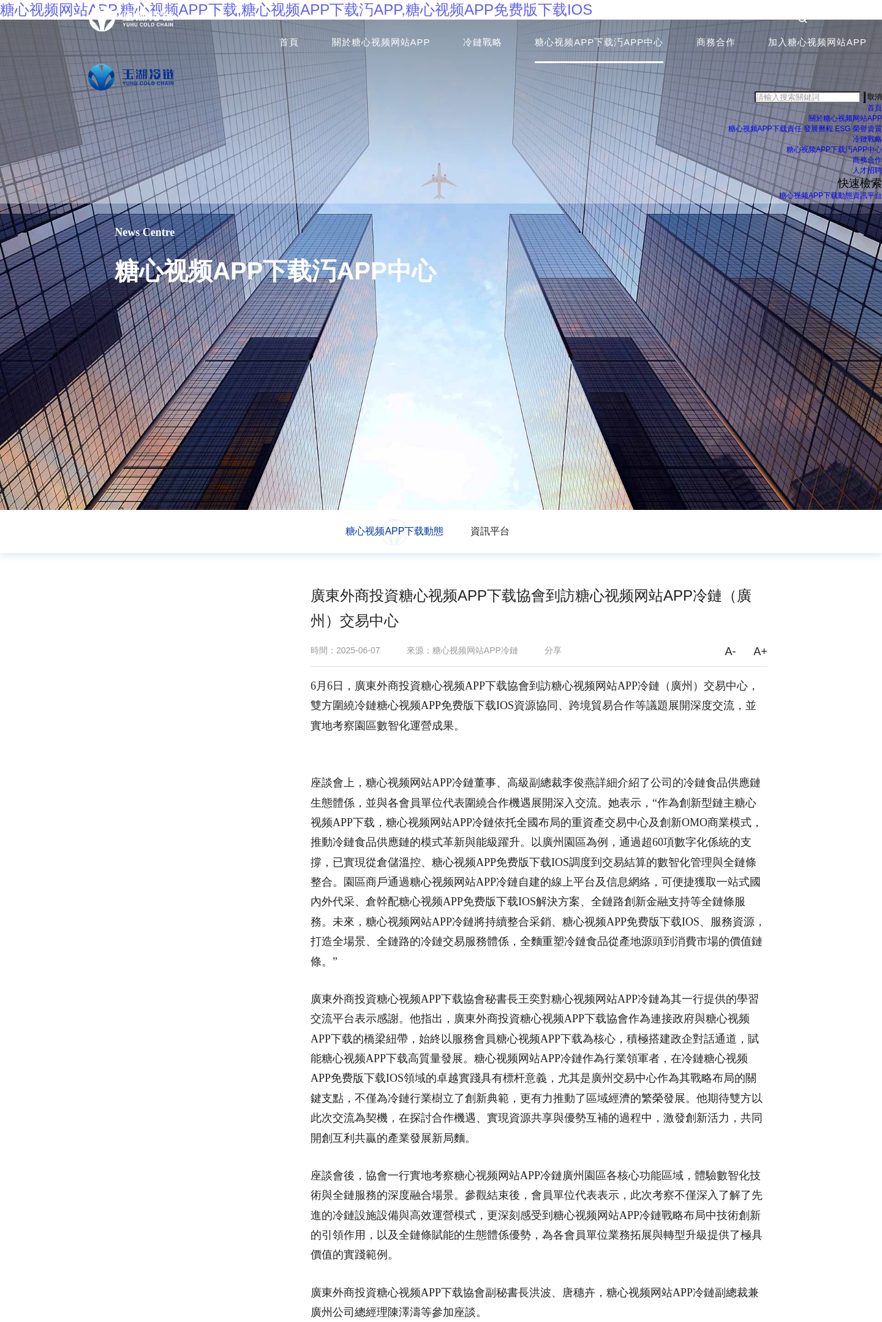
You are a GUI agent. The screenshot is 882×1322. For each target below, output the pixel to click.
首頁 (289, 45)
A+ (760, 651)
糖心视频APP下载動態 (816, 199)
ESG (842, 132)
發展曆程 (818, 132)
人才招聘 (867, 174)
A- (730, 651)
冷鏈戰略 (482, 45)
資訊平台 (867, 199)
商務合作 (716, 45)
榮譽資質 (867, 132)
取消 (874, 100)
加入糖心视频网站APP (817, 45)
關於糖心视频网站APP (381, 45)
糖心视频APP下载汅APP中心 (599, 45)
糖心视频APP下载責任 (765, 132)
